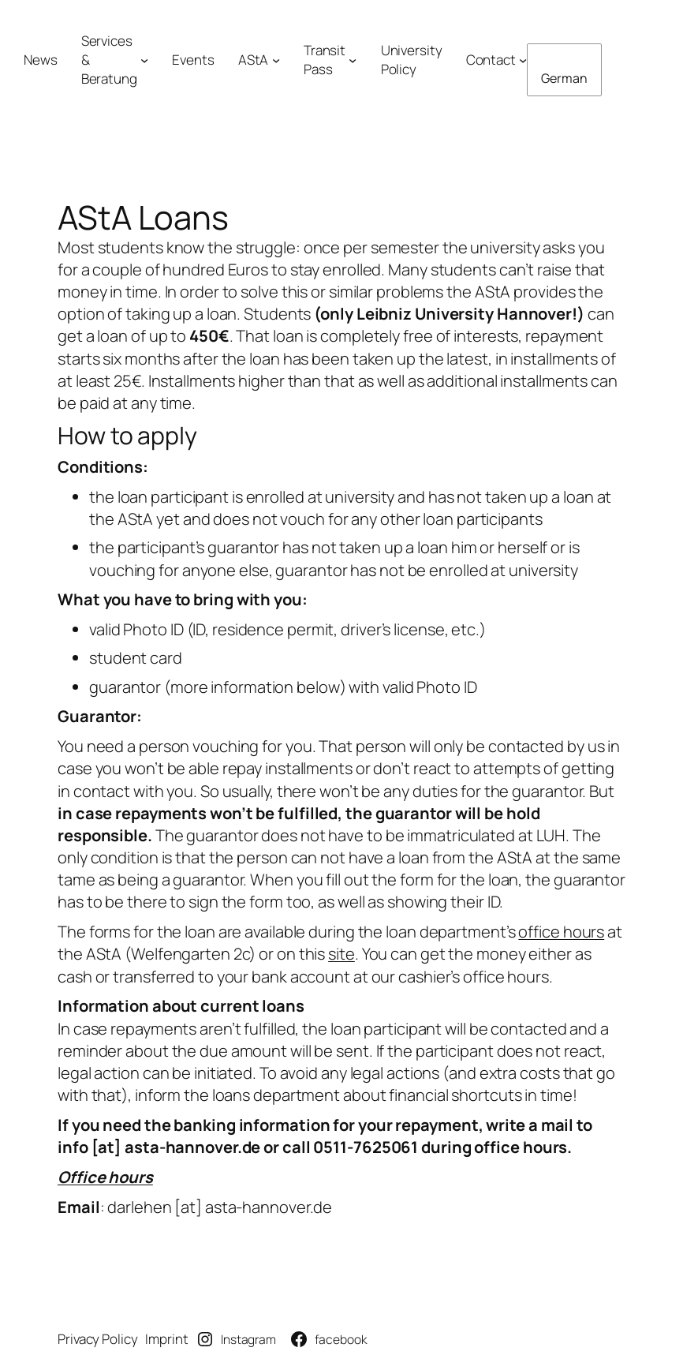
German (564, 78)
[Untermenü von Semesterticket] (352, 60)
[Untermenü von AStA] (276, 60)
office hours (561, 931)
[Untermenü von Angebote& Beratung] (144, 60)
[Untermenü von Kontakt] (523, 60)
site (341, 953)
